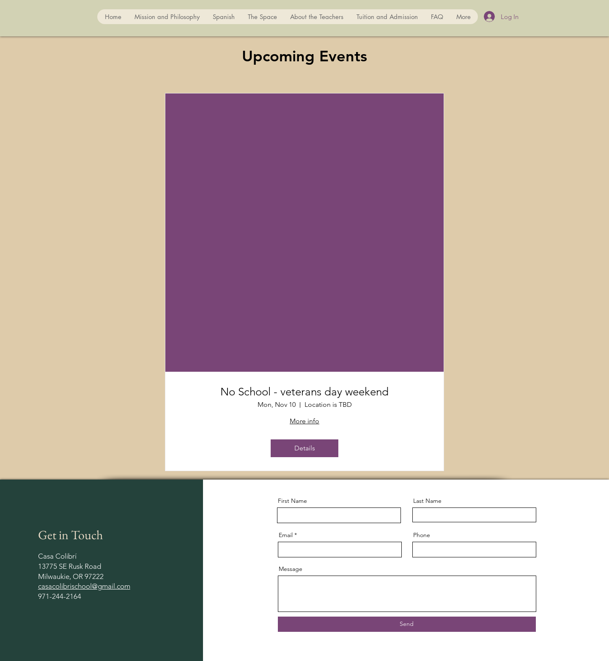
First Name (292, 501)
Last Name (427, 501)
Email (286, 535)
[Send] (407, 624)
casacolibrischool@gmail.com (84, 586)
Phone (421, 535)
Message (290, 569)
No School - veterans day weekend (304, 391)
